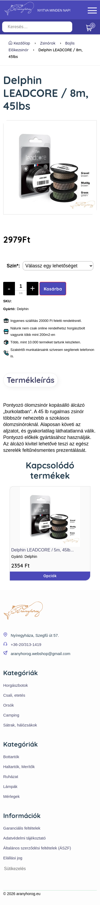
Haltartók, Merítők (19, 766)
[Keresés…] (37, 26)
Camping (11, 715)
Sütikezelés (15, 868)
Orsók (8, 705)
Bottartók (11, 756)
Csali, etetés (14, 695)
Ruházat (10, 776)
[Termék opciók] (58, 265)
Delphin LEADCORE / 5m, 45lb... (42, 550)
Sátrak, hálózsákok (20, 725)
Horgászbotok (15, 685)
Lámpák (10, 786)
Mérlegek (11, 796)
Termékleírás (30, 380)
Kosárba (53, 289)
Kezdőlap (19, 43)
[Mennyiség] (21, 288)
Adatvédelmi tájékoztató (24, 838)
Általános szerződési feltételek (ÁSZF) (37, 848)
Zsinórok (47, 43)
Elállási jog (12, 858)
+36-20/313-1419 (26, 644)
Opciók (50, 575)
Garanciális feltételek (21, 828)
